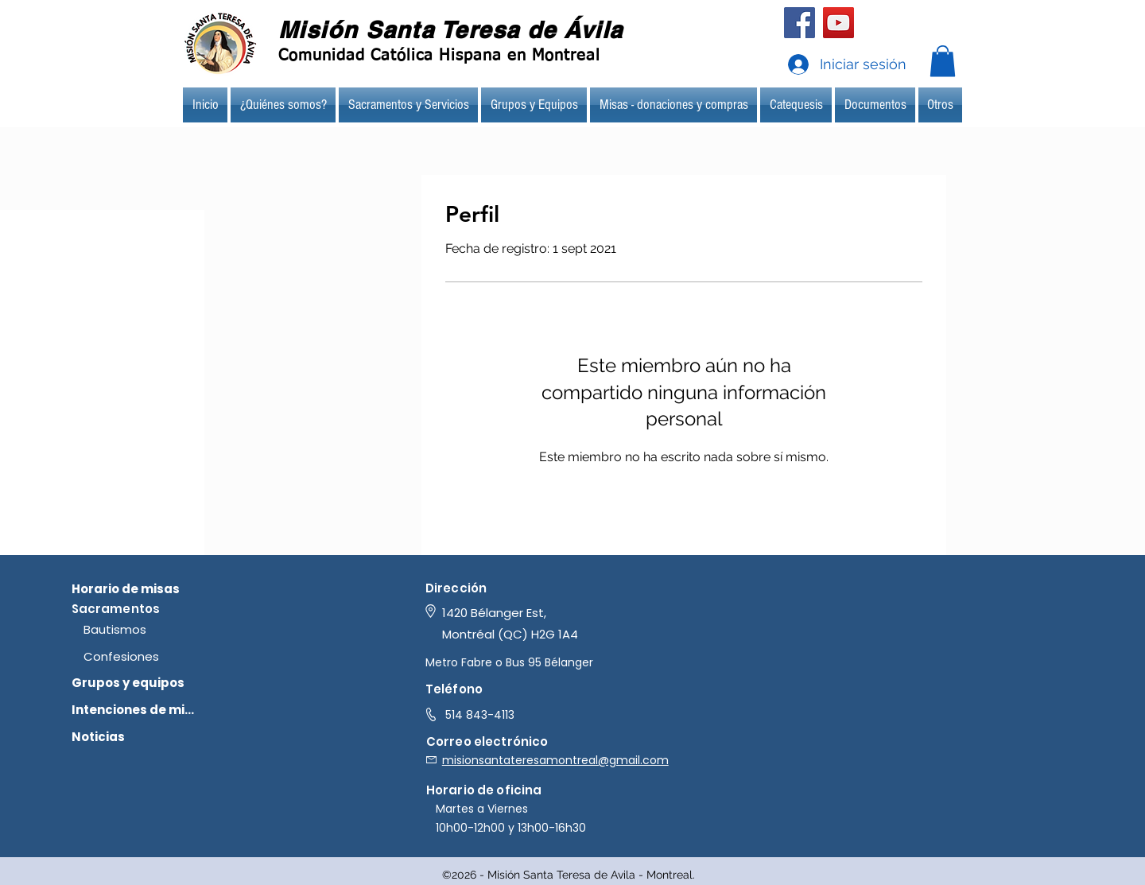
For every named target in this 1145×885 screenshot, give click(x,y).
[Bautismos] (147, 629)
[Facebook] (799, 22)
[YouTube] (838, 22)
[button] (943, 60)
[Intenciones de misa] (136, 709)
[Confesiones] (147, 656)
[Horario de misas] (136, 588)
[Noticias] (136, 736)
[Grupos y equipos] (136, 682)
